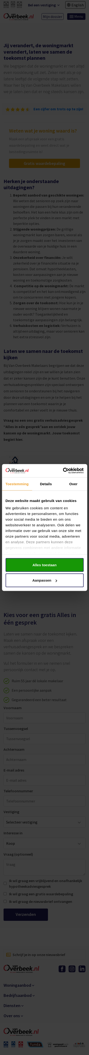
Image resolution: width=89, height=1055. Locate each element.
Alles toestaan (45, 565)
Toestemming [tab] (17, 484)
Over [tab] (73, 484)
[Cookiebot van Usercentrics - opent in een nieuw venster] (63, 471)
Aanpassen (44, 580)
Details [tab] (46, 484)
